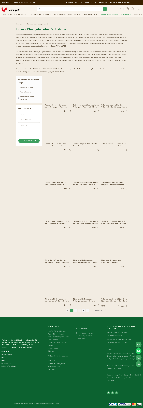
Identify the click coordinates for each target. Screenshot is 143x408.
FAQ (3, 360)
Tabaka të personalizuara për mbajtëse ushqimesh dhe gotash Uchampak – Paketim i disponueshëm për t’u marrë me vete (113, 184)
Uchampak (19, 24)
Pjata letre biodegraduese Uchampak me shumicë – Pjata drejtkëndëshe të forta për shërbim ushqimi (84, 261)
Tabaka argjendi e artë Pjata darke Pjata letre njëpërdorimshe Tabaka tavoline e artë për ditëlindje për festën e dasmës (114, 300)
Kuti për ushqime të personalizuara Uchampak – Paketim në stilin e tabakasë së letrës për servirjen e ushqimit (86, 106)
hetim (65, 111)
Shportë (122, 306)
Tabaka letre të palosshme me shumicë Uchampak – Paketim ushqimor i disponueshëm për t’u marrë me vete (57, 145)
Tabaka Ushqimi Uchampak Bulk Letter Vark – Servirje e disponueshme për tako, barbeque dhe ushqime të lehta (85, 145)
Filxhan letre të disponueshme (58, 356)
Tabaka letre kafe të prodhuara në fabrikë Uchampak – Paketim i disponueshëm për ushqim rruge (114, 145)
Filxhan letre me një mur (56, 361)
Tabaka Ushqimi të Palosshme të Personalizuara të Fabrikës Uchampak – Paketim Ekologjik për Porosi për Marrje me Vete (58, 223)
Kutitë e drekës (81, 338)
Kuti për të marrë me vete (84, 333)
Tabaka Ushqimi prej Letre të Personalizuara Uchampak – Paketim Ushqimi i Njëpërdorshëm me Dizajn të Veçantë (57, 184)
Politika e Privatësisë (8, 366)
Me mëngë (51, 369)
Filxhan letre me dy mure (56, 364)
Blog (2, 357)
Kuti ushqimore (82, 328)
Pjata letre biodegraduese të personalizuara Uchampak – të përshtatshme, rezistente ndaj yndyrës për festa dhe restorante (57, 300)
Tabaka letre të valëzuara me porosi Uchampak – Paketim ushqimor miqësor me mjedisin (56, 106)
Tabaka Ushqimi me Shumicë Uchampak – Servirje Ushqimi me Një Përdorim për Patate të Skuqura (113, 106)
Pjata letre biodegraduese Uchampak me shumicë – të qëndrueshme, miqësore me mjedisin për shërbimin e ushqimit (85, 300)
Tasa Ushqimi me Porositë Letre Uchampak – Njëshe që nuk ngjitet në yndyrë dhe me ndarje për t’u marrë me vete (114, 223)
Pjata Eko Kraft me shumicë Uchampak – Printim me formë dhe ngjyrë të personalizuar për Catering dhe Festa (58, 261)
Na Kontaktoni (6, 363)
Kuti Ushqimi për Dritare (84, 336)
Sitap (57, 403)
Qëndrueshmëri (6, 354)
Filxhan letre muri (54, 366)
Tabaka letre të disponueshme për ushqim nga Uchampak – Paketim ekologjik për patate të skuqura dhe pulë (85, 223)
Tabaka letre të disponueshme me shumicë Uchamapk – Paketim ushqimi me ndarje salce (85, 184)
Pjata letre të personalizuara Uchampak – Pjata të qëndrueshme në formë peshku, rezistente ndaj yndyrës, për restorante (113, 261)
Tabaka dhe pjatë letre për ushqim (37, 24)
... (79, 310)
